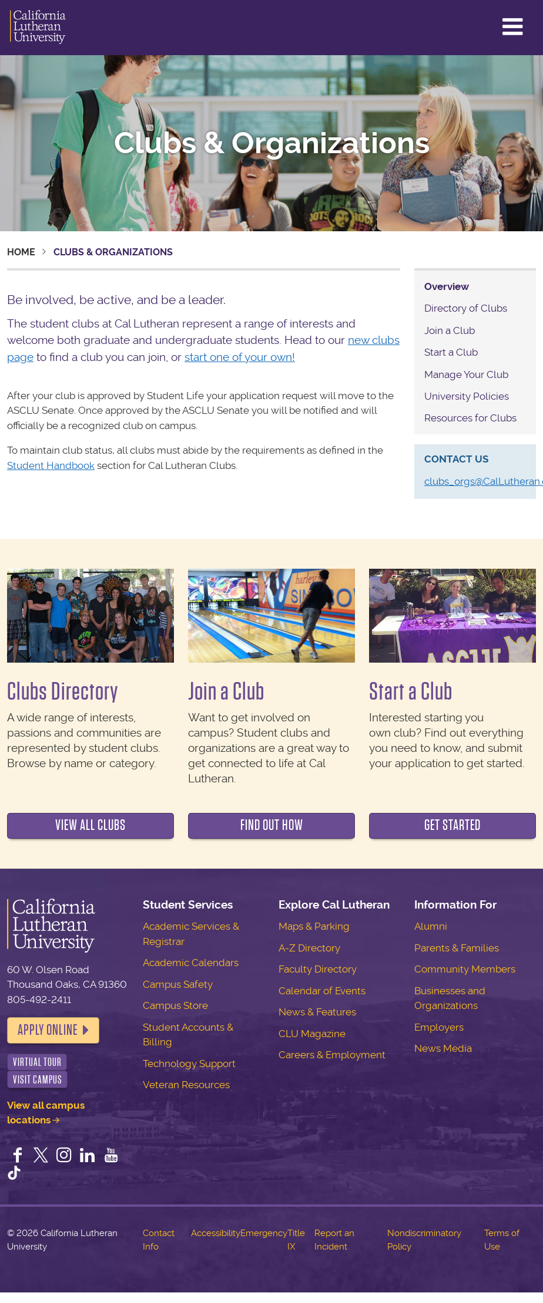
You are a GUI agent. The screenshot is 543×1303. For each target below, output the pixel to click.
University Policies (466, 396)
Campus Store (175, 1005)
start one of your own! (240, 357)
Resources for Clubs (470, 418)
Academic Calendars (191, 962)
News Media (443, 1048)
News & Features (317, 1012)
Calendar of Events (322, 991)
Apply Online (48, 1030)
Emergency (263, 1233)
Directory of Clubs (465, 308)
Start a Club (451, 352)
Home (21, 252)
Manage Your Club (466, 374)
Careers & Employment (332, 1055)
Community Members (464, 969)
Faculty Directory (318, 969)
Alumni (430, 926)
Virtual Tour (37, 1062)
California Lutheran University (38, 27)
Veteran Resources (186, 1085)
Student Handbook (51, 465)
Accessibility (215, 1233)
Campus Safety (178, 984)
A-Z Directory (309, 948)
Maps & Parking (314, 926)
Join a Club (449, 330)
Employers (439, 1027)
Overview (446, 286)
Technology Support (189, 1063)
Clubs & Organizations (272, 143)
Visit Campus (37, 1080)
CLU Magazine (312, 1033)
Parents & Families (456, 948)
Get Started (452, 825)
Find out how (271, 825)
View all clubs (90, 825)
